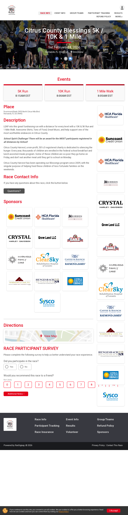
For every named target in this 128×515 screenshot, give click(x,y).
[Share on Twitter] (61, 58)
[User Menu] (122, 7)
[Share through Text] (70, 58)
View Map (48, 336)
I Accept (113, 510)
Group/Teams (76, 13)
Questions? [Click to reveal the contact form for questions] (14, 191)
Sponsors (103, 432)
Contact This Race (114, 445)
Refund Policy (103, 17)
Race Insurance (44, 432)
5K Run (23, 91)
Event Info (60, 13)
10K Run (64, 91)
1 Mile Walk (105, 91)
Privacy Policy (98, 445)
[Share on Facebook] (57, 58)
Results (118, 13)
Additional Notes (15, 394)
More (118, 17)
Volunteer (72, 432)
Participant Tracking (99, 13)
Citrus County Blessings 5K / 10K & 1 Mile (64, 33)
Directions (78, 52)
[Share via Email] (66, 58)
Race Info (45, 13)
